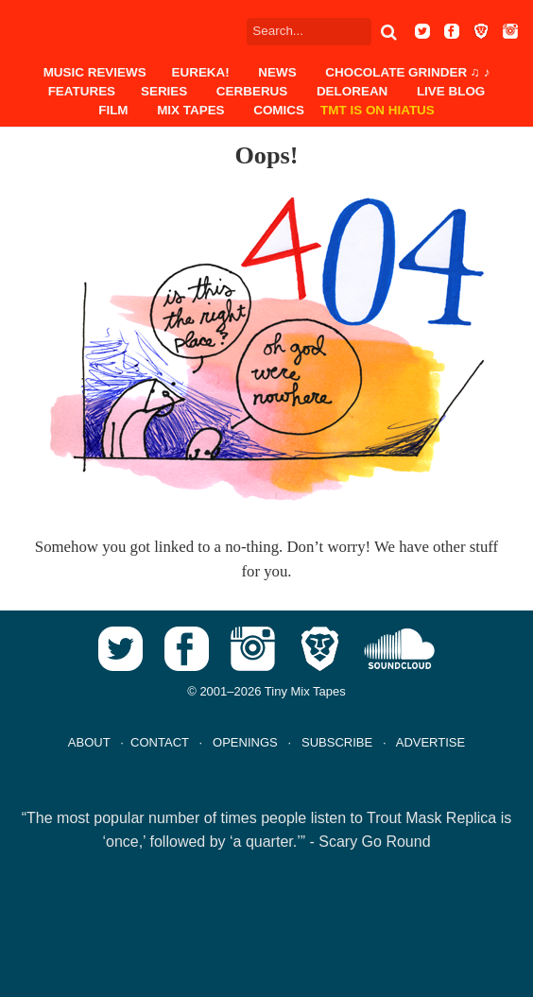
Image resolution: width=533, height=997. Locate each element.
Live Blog (451, 91)
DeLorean (352, 91)
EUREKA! (201, 72)
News (277, 72)
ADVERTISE (430, 742)
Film (113, 110)
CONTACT (159, 742)
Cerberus (251, 91)
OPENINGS (245, 742)
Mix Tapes (190, 110)
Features (81, 91)
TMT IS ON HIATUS (377, 110)
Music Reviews (94, 72)
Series (164, 91)
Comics (278, 110)
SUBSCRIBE (336, 742)
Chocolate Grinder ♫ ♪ (407, 72)
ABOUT (89, 742)
